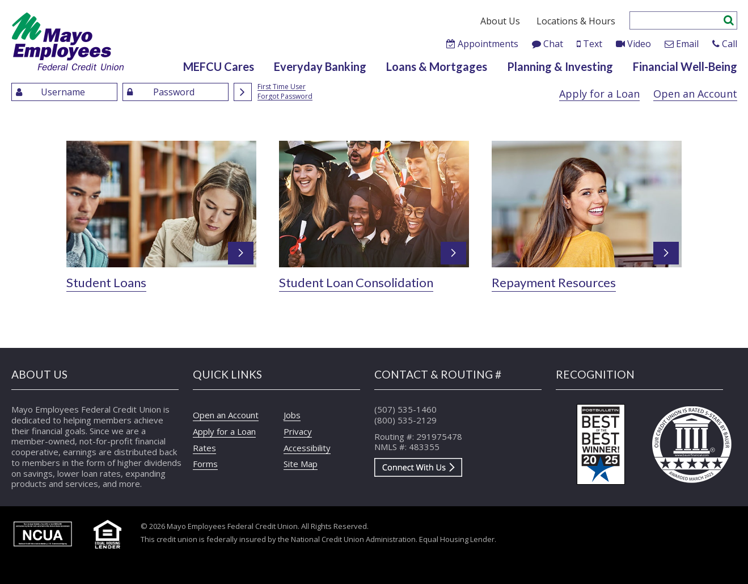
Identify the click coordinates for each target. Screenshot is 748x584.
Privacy (298, 431)
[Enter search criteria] (676, 20)
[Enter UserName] (64, 92)
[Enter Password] (175, 92)
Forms (205, 463)
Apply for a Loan (599, 93)
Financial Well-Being (685, 66)
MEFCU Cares (218, 66)
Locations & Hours (575, 21)
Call (729, 43)
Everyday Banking (320, 66)
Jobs (292, 415)
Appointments (488, 43)
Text (592, 43)
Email (687, 43)
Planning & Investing (560, 66)
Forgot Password (284, 96)
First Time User (281, 87)
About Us (500, 21)
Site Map (301, 463)
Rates (204, 447)
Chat (553, 43)
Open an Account (695, 93)
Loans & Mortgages (436, 66)
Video (639, 43)
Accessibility (307, 447)
